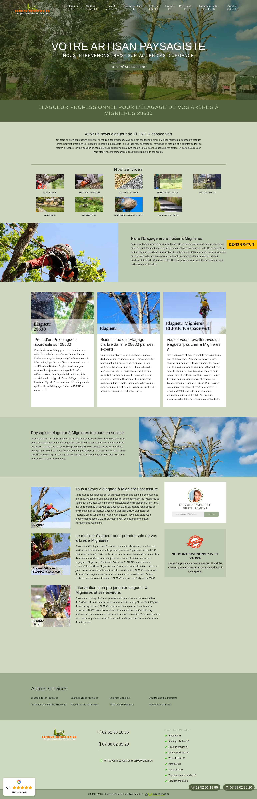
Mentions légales (133, 794)
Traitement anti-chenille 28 (208, 7)
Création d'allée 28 (232, 7)
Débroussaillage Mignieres (84, 698)
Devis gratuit (241, 244)
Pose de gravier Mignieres (84, 704)
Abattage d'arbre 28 (91, 7)
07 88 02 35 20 (238, 787)
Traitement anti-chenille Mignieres (48, 704)
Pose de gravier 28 (112, 7)
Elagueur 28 (72, 7)
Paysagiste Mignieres (160, 704)
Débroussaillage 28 (133, 7)
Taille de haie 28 (154, 7)
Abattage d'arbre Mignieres (163, 698)
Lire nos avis (19, 792)
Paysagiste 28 (185, 7)
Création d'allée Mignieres (44, 698)
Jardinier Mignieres (120, 698)
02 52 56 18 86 (204, 787)
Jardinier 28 (169, 7)
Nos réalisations (128, 67)
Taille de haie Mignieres (122, 704)
